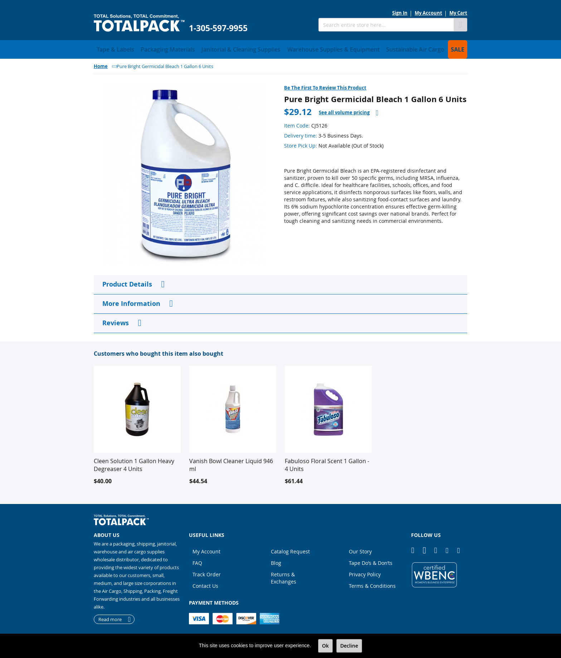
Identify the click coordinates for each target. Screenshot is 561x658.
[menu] (280, 48)
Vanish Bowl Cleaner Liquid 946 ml (231, 463)
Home (101, 64)
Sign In (400, 13)
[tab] (348, 110)
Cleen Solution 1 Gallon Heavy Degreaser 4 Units (134, 463)
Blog (276, 560)
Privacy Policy (365, 572)
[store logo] (139, 23)
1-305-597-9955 (218, 28)
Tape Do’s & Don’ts (370, 560)
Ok (325, 645)
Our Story (360, 549)
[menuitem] (112, 48)
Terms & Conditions (372, 583)
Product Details (127, 282)
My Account (428, 13)
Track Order (206, 572)
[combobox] (386, 25)
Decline (349, 645)
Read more (110, 617)
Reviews (115, 320)
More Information (131, 301)
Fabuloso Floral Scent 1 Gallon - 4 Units (327, 463)
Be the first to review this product (325, 85)
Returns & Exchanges (283, 576)
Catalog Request (290, 549)
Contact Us (205, 583)
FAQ (197, 560)
